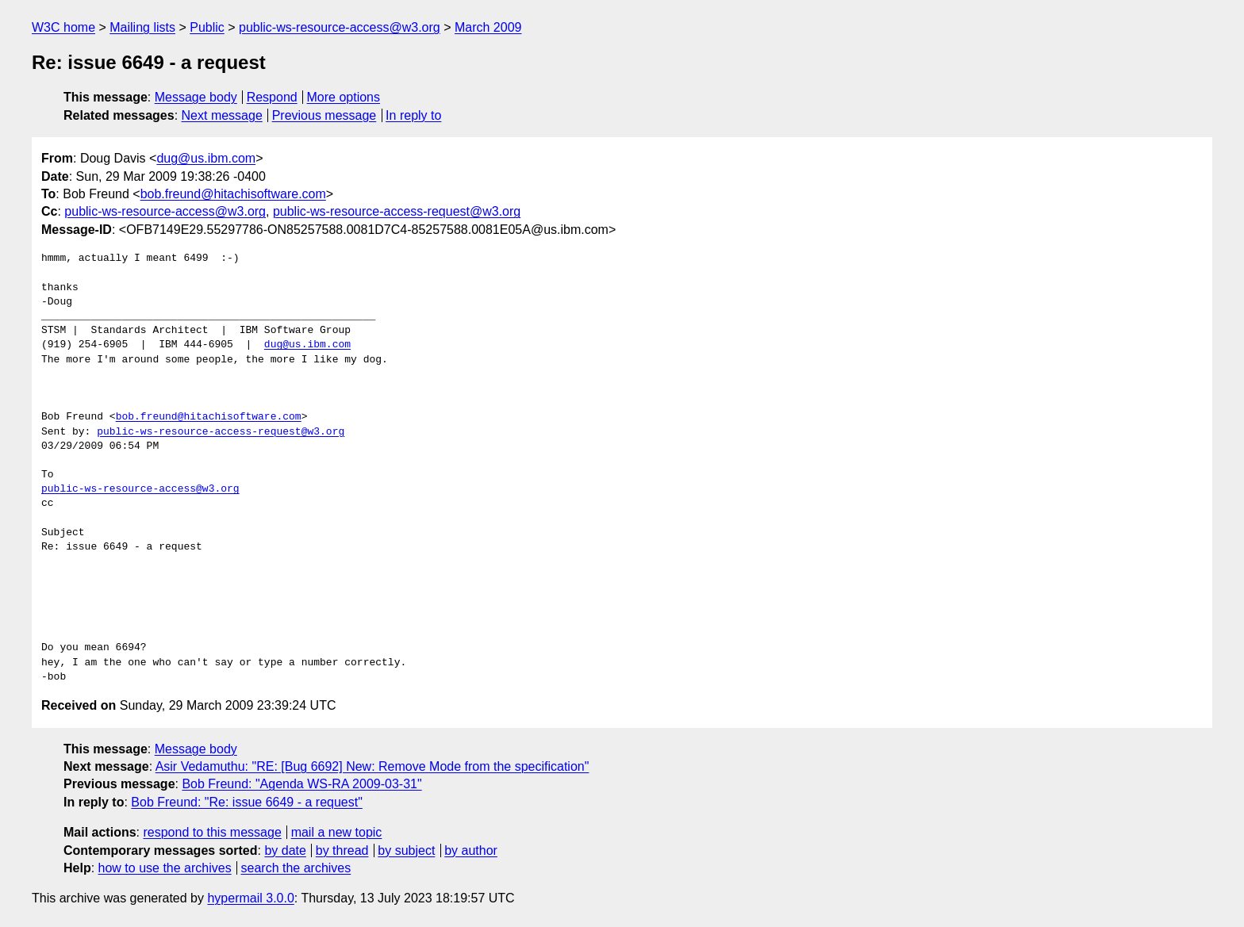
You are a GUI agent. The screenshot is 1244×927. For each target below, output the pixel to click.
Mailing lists (142, 27)
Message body (196, 97)
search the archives (296, 868)
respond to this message (212, 832)
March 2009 (488, 27)
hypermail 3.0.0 (250, 898)
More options (344, 97)
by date (284, 850)
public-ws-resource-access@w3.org (339, 27)
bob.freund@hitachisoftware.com (233, 194)
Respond (272, 97)
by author (470, 850)
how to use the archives (165, 868)
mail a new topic (336, 832)
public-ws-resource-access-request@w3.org (396, 211)
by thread (342, 850)
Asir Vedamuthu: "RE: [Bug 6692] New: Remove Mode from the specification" (372, 766)
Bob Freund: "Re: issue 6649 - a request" (247, 802)
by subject (406, 850)
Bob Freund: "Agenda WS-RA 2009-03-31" (301, 784)
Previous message (324, 115)
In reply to (413, 115)
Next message (222, 115)
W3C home (63, 27)
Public (207, 27)
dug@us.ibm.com (205, 158)
